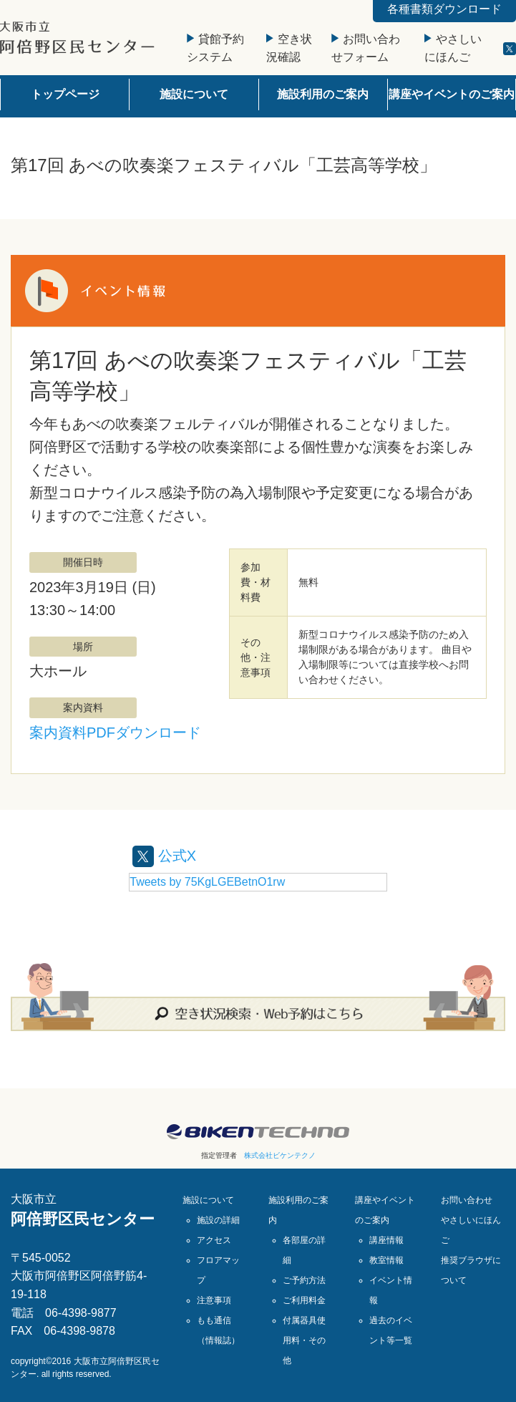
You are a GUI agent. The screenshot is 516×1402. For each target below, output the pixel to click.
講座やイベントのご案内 (452, 94)
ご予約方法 (304, 1280)
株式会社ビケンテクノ (280, 1155)
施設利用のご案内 (323, 94)
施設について (194, 94)
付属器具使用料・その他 (304, 1340)
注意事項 (214, 1300)
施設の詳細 (218, 1220)
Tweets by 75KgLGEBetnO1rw (207, 882)
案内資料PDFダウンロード (115, 732)
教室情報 (386, 1260)
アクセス (214, 1240)
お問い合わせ (466, 1200)
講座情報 (386, 1240)
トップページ (65, 94)
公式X (164, 856)
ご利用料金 (304, 1300)
